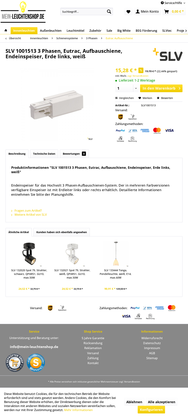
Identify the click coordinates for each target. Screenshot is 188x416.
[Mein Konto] (147, 11)
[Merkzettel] (128, 11)
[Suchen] (109, 11)
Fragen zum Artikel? (26, 211)
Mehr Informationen (78, 410)
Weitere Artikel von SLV (29, 215)
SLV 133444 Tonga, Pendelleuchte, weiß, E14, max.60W (115, 273)
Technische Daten (44, 153)
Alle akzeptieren (161, 402)
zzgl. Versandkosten (138, 75)
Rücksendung (93, 343)
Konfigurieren (151, 409)
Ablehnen (134, 402)
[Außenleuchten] (50, 30)
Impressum (152, 348)
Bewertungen (74, 154)
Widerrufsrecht (152, 338)
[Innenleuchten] (24, 30)
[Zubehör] (95, 30)
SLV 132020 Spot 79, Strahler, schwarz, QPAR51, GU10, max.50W (29, 273)
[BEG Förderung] (146, 30)
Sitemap (152, 358)
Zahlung (93, 358)
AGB (152, 353)
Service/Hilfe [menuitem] (172, 3)
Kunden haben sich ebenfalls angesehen (61, 232)
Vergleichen (124, 98)
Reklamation (93, 348)
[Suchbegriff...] (86, 11)
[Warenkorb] (174, 11)
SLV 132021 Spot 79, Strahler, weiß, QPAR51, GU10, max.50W (72, 273)
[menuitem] (86, 11)
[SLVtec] (167, 30)
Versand (93, 353)
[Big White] (124, 30)
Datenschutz (152, 343)
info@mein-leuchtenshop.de (34, 346)
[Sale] (109, 30)
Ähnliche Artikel (18, 232)
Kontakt (93, 363)
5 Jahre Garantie (93, 338)
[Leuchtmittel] (75, 30)
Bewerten (165, 98)
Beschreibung (17, 153)
